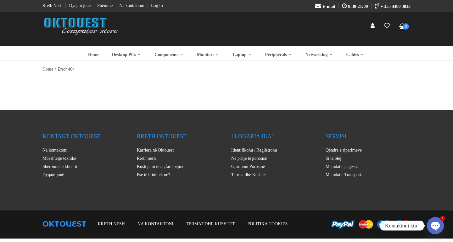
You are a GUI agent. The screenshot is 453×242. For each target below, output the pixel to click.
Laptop (243, 54)
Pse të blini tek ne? (153, 174)
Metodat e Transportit (345, 174)
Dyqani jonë (53, 174)
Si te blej (333, 158)
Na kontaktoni (55, 150)
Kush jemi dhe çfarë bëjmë (160, 166)
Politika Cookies (267, 224)
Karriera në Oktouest (155, 150)
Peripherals (279, 54)
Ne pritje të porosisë (249, 158)
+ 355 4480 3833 (393, 6)
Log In (157, 5)
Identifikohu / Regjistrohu (254, 150)
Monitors (208, 54)
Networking (319, 54)
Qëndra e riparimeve (344, 150)
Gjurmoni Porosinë (248, 166)
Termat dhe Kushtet (248, 174)
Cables (355, 54)
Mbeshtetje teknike (59, 158)
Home (93, 54)
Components (169, 54)
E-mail (325, 6)
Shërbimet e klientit (59, 166)
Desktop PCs (127, 54)
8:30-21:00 (355, 6)
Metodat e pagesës (342, 166)
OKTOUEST (64, 223)
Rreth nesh (146, 158)
